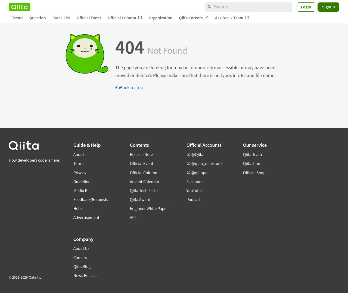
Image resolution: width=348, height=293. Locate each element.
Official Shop (254, 172)
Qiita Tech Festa (144, 190)
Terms (78, 163)
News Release (85, 275)
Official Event (89, 17)
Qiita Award (140, 199)
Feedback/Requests (90, 199)
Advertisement (86, 217)
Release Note (141, 154)
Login (306, 6)
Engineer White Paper (149, 208)
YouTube (194, 190)
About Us (81, 248)
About (78, 154)
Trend (17, 17)
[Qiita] (19, 7)
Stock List (61, 17)
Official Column (125, 18)
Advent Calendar (144, 181)
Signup (328, 6)
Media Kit (81, 190)
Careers (80, 257)
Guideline (82, 181)
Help (77, 208)
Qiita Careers (194, 18)
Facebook (195, 181)
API (133, 217)
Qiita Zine (251, 163)
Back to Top (129, 87)
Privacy (79, 172)
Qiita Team (252, 154)
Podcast (194, 199)
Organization (160, 17)
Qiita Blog (82, 266)
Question (37, 17)
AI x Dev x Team (232, 18)
